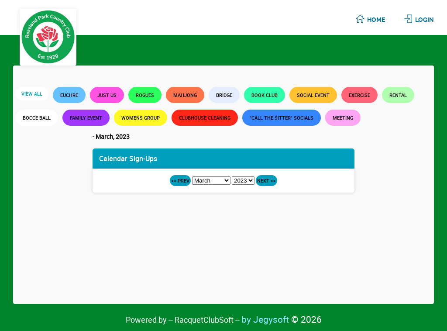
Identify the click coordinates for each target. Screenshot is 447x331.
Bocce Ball (37, 117)
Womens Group (140, 117)
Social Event (313, 95)
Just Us (107, 95)
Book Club (264, 95)
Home (376, 19)
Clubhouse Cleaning (204, 117)
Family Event (86, 117)
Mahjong (185, 95)
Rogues (145, 95)
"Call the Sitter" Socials (281, 117)
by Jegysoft (281, 319)
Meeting (343, 117)
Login (424, 19)
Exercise (359, 95)
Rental (398, 95)
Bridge (224, 95)
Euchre (69, 95)
